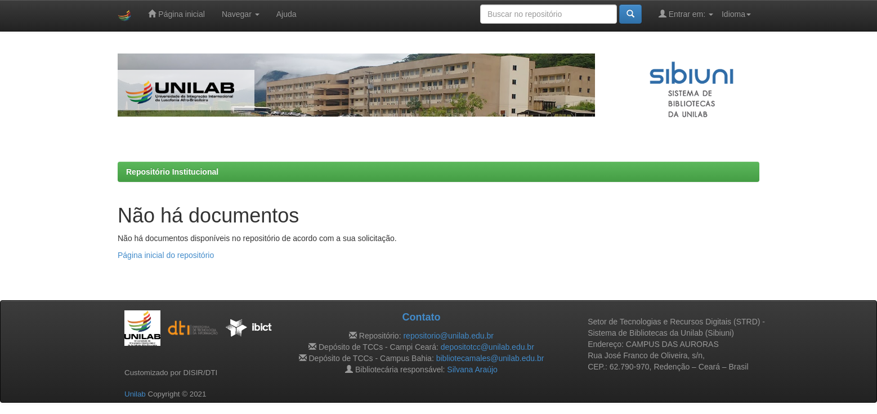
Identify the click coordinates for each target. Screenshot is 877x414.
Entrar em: (686, 14)
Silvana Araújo (472, 369)
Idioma (736, 14)
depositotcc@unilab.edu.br (487, 346)
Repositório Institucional (172, 171)
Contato (421, 317)
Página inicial (176, 14)
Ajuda (286, 14)
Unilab (135, 394)
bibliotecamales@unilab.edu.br (490, 358)
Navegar (240, 14)
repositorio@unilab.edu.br (448, 335)
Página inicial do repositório (166, 255)
